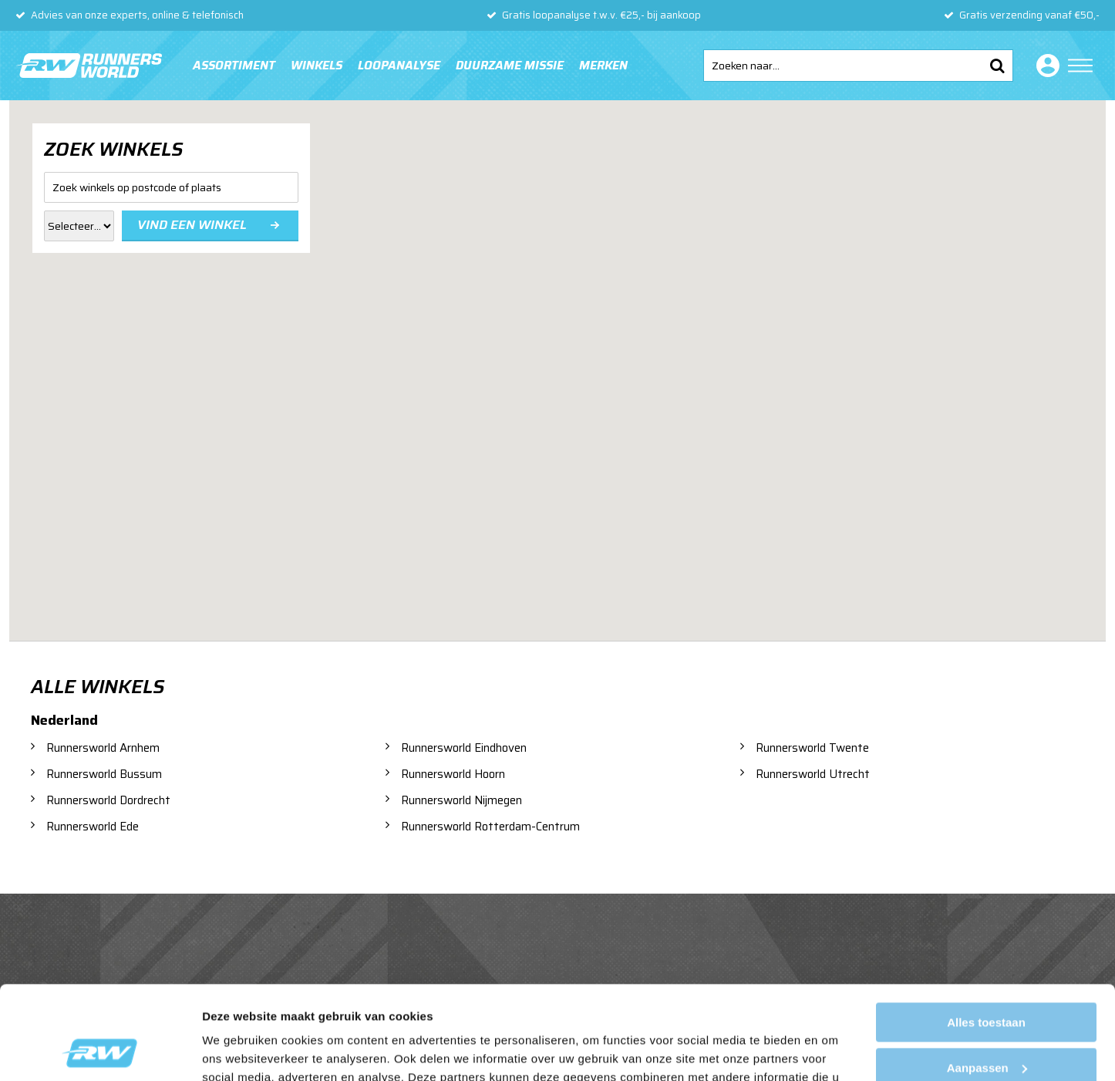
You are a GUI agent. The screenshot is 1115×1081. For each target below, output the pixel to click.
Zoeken (997, 65)
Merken (603, 65)
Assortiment (234, 65)
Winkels (316, 65)
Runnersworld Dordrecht (108, 800)
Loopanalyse (399, 65)
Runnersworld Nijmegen (461, 800)
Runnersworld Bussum (104, 774)
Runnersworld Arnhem (103, 748)
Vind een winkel (192, 224)
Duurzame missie (510, 65)
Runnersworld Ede (92, 826)
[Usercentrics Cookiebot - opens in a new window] (99, 1050)
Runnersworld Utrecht (813, 774)
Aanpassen (987, 979)
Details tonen (238, 1050)
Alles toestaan (986, 934)
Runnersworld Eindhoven (464, 748)
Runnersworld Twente (812, 748)
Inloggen (1044, 65)
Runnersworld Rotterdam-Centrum (490, 826)
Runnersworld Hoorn (453, 774)
